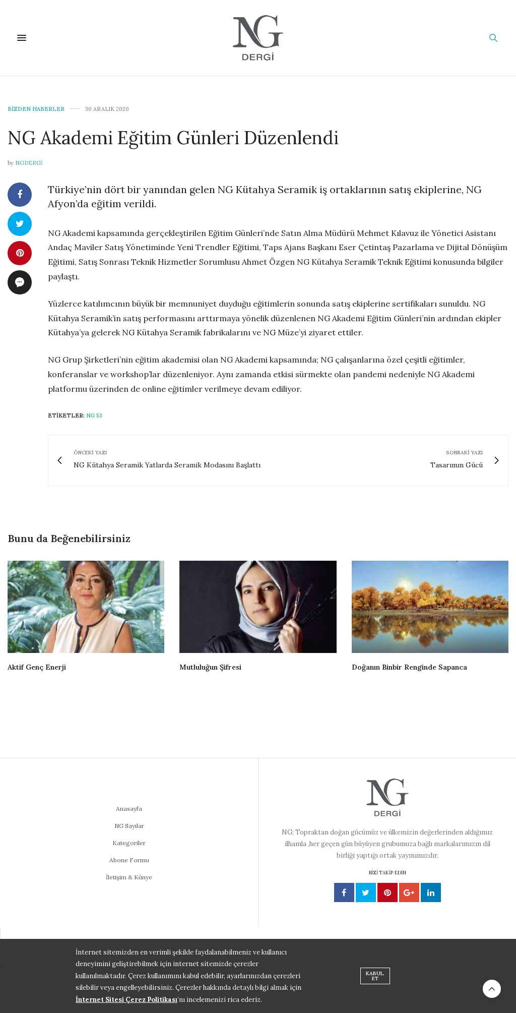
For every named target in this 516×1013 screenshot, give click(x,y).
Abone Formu (129, 860)
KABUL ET (375, 976)
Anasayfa (129, 808)
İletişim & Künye (129, 877)
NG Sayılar (129, 825)
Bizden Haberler (36, 109)
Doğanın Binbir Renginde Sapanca (409, 667)
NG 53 (94, 415)
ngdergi (29, 162)
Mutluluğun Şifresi (210, 667)
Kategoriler (129, 843)
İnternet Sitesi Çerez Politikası (126, 999)
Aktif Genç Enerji (37, 667)
